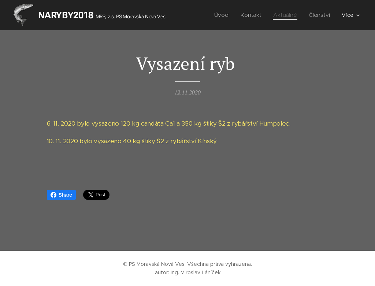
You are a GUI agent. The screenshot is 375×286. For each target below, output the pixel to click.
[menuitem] (224, 15)
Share (61, 195)
